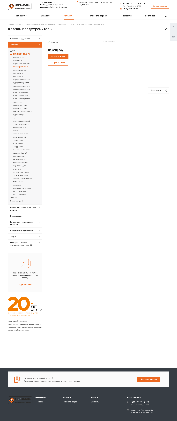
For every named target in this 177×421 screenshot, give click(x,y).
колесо (15, 131)
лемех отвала (18, 182)
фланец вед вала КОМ (21, 124)
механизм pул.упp (19, 159)
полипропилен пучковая (22, 188)
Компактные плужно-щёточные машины (23, 209)
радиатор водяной (20, 166)
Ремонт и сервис (98, 16)
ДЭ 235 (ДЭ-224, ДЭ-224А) (20, 54)
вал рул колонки (19, 156)
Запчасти (14, 45)
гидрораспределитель (21, 79)
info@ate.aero (130, 8)
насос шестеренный (20, 92)
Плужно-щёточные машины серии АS (21, 223)
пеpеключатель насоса (21, 118)
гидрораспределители (21, 86)
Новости (127, 16)
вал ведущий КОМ (19, 127)
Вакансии (45, 16)
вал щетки (17, 185)
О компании (40, 397)
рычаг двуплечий (19, 137)
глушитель (17, 169)
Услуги (13, 236)
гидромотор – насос (20, 105)
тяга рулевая (18, 140)
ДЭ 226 (13, 51)
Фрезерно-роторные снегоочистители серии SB (21, 244)
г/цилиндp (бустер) (20, 153)
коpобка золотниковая (21, 150)
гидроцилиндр (18, 115)
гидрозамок (17, 60)
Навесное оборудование (20, 39)
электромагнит (18, 73)
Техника (39, 402)
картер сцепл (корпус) (21, 175)
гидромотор (17, 102)
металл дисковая (19, 194)
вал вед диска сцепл (20, 163)
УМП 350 (13, 198)
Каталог (69, 16)
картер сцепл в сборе (21, 172)
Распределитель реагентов (21, 230)
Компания (21, 16)
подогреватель (18, 57)
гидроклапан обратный (21, 63)
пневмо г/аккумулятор (21, 99)
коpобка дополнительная (22, 178)
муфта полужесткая (20, 134)
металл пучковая (19, 191)
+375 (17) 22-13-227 (133, 3)
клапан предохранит (20, 67)
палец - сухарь (18, 143)
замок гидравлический (21, 121)
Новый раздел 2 (16, 201)
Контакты (150, 16)
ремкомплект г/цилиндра (22, 111)
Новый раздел (16, 216)
